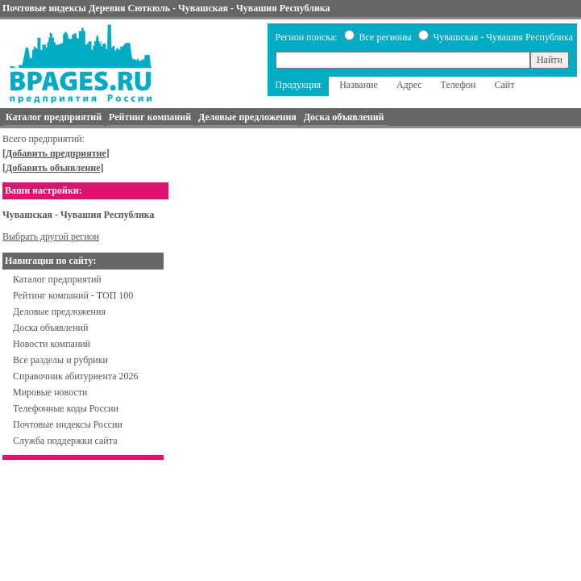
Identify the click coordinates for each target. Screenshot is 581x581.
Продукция (299, 84)
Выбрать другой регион (50, 236)
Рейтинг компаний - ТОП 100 (73, 295)
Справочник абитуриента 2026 (76, 376)
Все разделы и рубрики (60, 360)
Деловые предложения (59, 311)
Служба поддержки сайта (65, 440)
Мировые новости (50, 392)
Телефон (458, 84)
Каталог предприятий (57, 279)
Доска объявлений (50, 327)
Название (358, 84)
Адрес (409, 84)
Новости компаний (51, 343)
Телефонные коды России (65, 408)
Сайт (504, 84)
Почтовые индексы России (67, 424)
